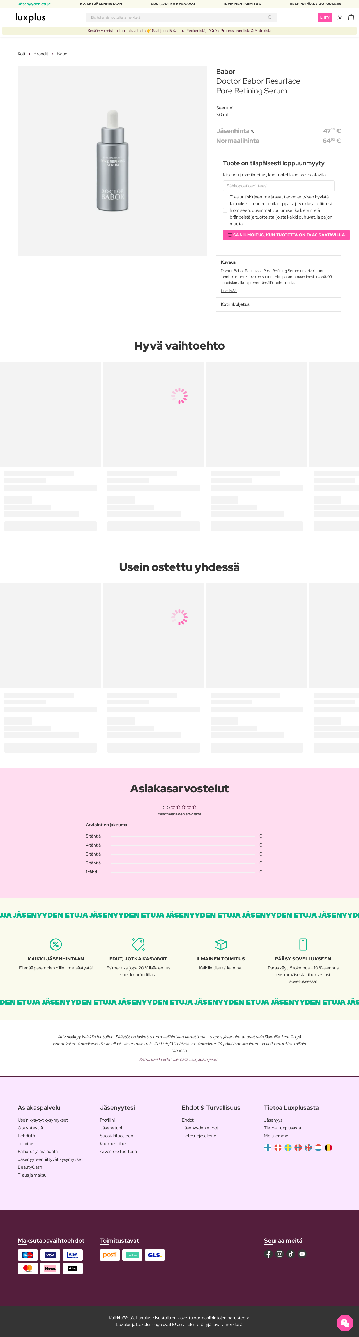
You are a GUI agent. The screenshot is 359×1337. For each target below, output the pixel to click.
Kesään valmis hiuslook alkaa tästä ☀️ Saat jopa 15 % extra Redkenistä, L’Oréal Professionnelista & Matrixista (179, 30)
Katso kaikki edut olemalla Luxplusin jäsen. (179, 1059)
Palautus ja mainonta (38, 1151)
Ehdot (188, 1120)
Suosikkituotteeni (117, 1136)
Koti (21, 54)
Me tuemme (276, 1136)
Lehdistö (26, 1136)
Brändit (41, 54)
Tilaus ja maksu (32, 1175)
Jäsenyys (273, 1120)
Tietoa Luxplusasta (282, 1128)
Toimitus (26, 1143)
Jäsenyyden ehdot (200, 1128)
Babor (63, 54)
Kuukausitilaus (113, 1143)
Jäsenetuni (111, 1128)
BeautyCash (30, 1167)
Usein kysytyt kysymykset (43, 1120)
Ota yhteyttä (30, 1128)
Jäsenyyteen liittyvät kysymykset (50, 1159)
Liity (325, 17)
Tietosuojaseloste (199, 1136)
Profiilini (107, 1120)
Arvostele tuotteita (118, 1151)
